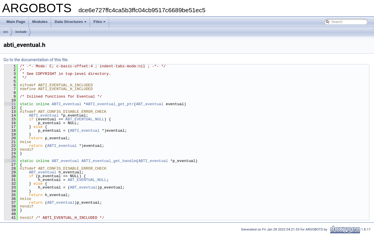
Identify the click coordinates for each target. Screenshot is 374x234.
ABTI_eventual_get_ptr (110, 104)
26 (10, 160)
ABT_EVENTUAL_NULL (84, 119)
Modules (40, 22)
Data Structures (70, 22)
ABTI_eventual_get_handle (109, 160)
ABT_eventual (150, 104)
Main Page (15, 22)
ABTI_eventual (66, 104)
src (5, 32)
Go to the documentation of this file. (36, 59)
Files (100, 22)
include (21, 32)
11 (10, 104)
